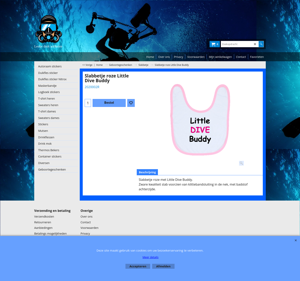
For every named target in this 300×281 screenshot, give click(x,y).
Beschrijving (147, 172)
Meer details (150, 257)
